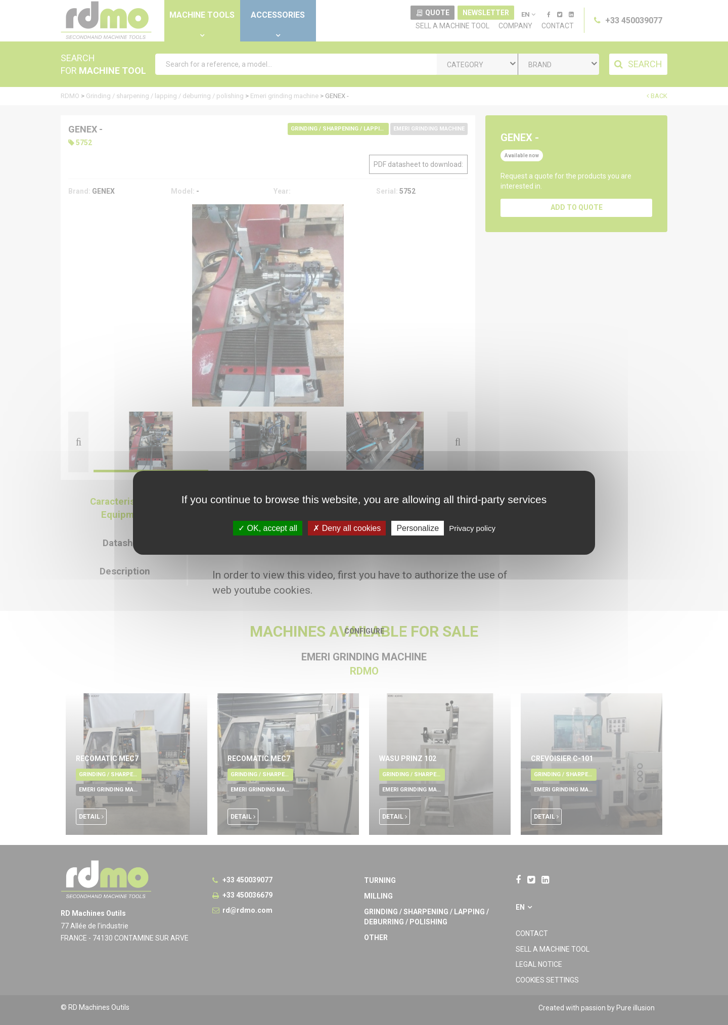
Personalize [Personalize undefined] (417, 527)
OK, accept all (267, 527)
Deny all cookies (347, 527)
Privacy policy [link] (472, 527)
